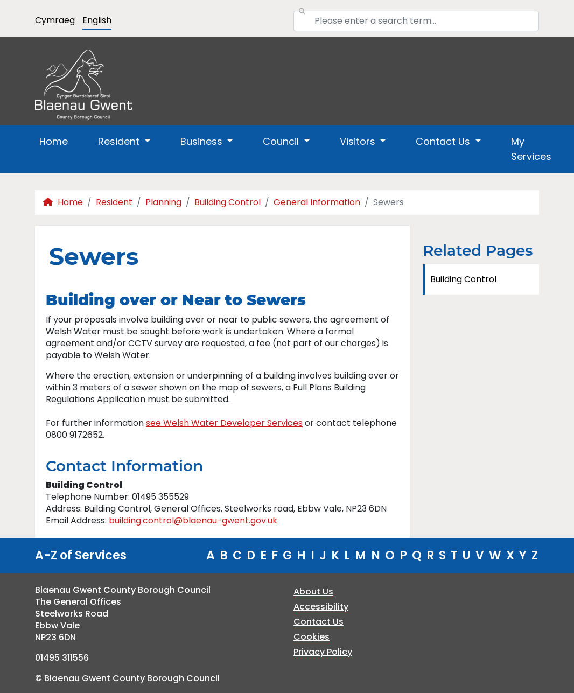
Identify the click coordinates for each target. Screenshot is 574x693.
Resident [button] (120, 141)
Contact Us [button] (444, 141)
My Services (531, 149)
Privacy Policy (322, 652)
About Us (313, 591)
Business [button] (202, 141)
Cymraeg (55, 20)
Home (53, 141)
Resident (114, 202)
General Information (317, 202)
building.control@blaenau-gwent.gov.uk (193, 520)
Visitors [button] (359, 141)
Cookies (311, 637)
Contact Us (318, 621)
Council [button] (282, 141)
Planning (163, 202)
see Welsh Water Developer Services (224, 423)
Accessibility (320, 606)
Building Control (227, 202)
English (96, 20)
